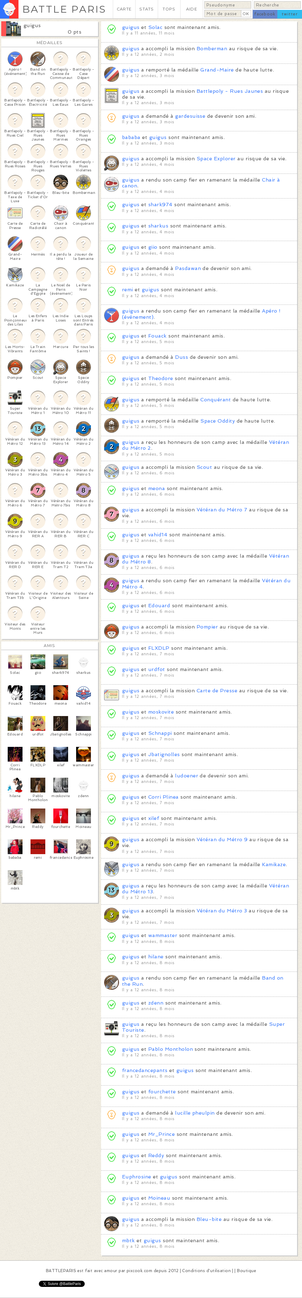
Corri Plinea (163, 797)
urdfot (156, 669)
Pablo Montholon (170, 1049)
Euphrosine (136, 1177)
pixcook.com (139, 1270)
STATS (146, 9)
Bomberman (212, 48)
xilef (153, 818)
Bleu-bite (209, 1219)
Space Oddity (217, 421)
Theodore (160, 378)
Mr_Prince (161, 1134)
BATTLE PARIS (64, 9)
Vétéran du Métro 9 (222, 839)
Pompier (207, 627)
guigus (32, 25)
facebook (264, 14)
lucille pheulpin (195, 1113)
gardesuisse (190, 116)
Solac (155, 27)
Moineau (159, 1198)
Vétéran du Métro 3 (222, 911)
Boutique (246, 1270)
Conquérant (215, 400)
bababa (131, 137)
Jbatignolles (164, 754)
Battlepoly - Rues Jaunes (230, 91)
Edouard (159, 605)
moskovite (161, 712)
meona (156, 488)
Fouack (157, 336)
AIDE (191, 9)
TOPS (169, 9)
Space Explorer (216, 159)
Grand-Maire (217, 70)
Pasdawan (188, 268)
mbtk (128, 1240)
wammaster (162, 935)
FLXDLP (158, 648)
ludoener (186, 776)
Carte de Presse (217, 691)
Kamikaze (274, 864)
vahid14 (157, 535)
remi (127, 290)
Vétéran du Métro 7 (222, 510)
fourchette (162, 1092)
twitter (290, 14)
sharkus (158, 226)
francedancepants (145, 1070)
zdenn (155, 1003)
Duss (181, 357)
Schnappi (160, 733)
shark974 (160, 204)
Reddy (156, 1155)
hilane (156, 957)
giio (152, 247)
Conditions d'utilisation (206, 1270)
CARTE (124, 9)
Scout (204, 467)
